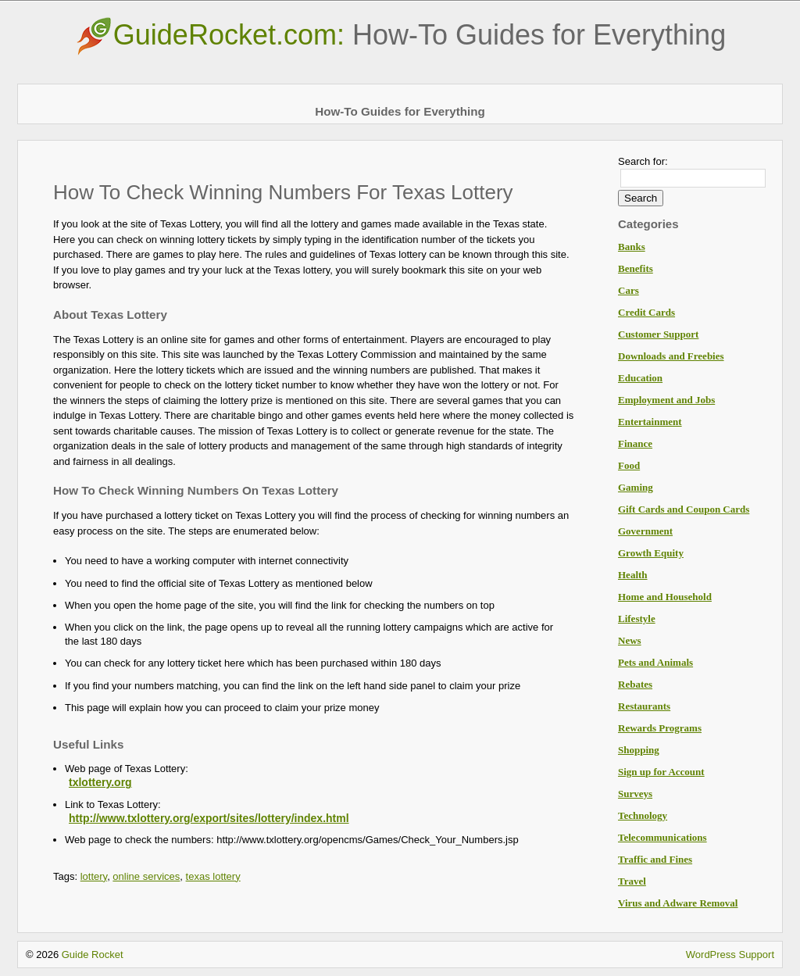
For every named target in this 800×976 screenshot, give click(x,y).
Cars (628, 290)
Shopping (638, 750)
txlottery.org (100, 782)
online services (146, 876)
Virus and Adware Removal (678, 903)
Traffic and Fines (655, 859)
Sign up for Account (661, 772)
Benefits (635, 268)
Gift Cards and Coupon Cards (683, 509)
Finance (635, 443)
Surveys (635, 793)
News (629, 640)
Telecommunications (662, 837)
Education (640, 378)
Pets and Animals (655, 662)
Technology (642, 815)
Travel (632, 881)
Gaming (635, 487)
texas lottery (213, 876)
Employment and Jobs (666, 400)
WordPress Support (730, 954)
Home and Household (665, 596)
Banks (631, 246)
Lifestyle (636, 618)
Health (633, 575)
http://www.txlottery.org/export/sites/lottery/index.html (209, 818)
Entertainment (650, 421)
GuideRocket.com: (400, 35)
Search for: (643, 161)
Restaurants (644, 706)
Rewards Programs (660, 728)
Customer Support (658, 334)
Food (629, 465)
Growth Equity (651, 553)
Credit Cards (646, 312)
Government (645, 531)
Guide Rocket (92, 954)
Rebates (635, 684)
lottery (93, 876)
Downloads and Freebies (671, 356)
